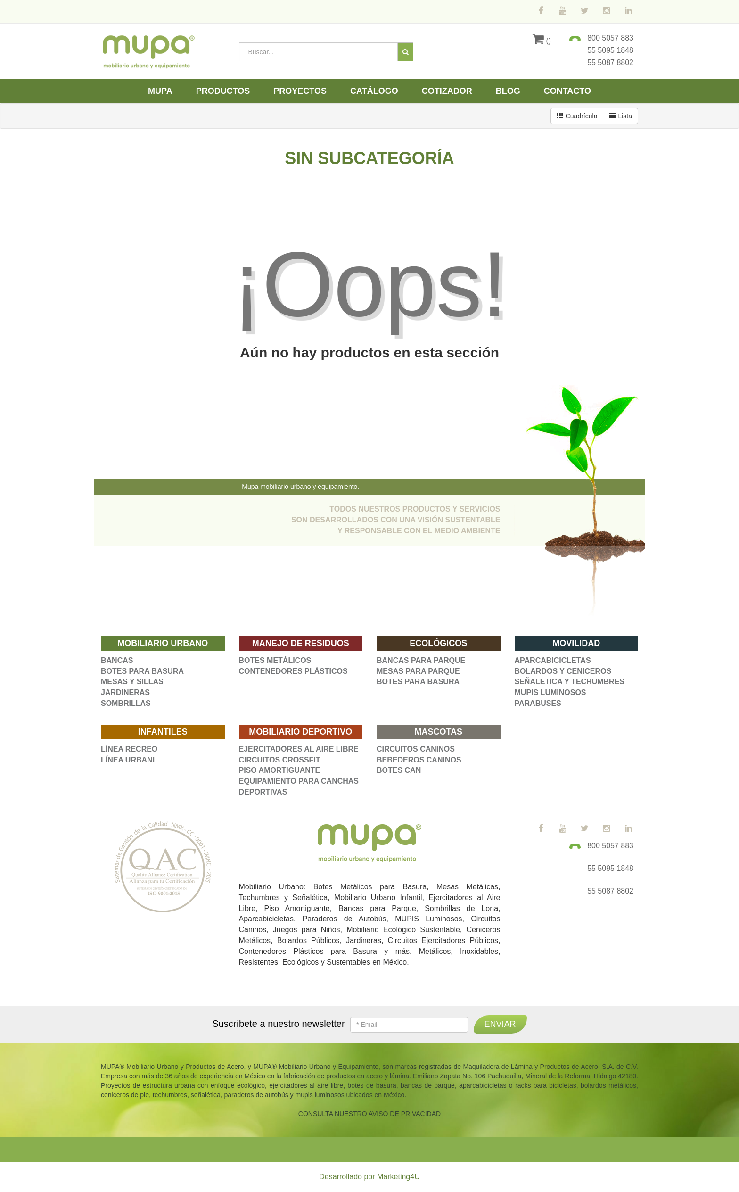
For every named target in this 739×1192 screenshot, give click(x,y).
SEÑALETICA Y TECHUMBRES (570, 682)
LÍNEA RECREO (129, 749)
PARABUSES (538, 703)
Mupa (160, 91)
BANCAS (117, 660)
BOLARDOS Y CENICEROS (563, 671)
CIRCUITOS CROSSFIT (279, 760)
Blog (508, 91)
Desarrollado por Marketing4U (369, 1177)
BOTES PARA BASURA (142, 671)
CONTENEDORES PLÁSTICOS (293, 671)
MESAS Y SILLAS (132, 682)
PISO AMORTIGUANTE (279, 770)
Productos (223, 91)
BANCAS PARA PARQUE (421, 660)
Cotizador (447, 91)
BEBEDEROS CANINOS (419, 760)
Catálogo (374, 91)
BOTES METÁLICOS (275, 660)
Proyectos (300, 91)
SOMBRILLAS (126, 703)
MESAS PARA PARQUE (418, 671)
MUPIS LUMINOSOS (550, 692)
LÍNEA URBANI (128, 760)
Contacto (567, 91)
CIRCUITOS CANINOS (416, 749)
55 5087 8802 (610, 62)
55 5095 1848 (610, 50)
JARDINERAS (125, 692)
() (542, 41)
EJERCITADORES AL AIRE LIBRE (299, 749)
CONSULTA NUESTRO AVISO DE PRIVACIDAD (369, 1114)
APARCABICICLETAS (553, 660)
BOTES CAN (399, 770)
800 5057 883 (610, 38)
